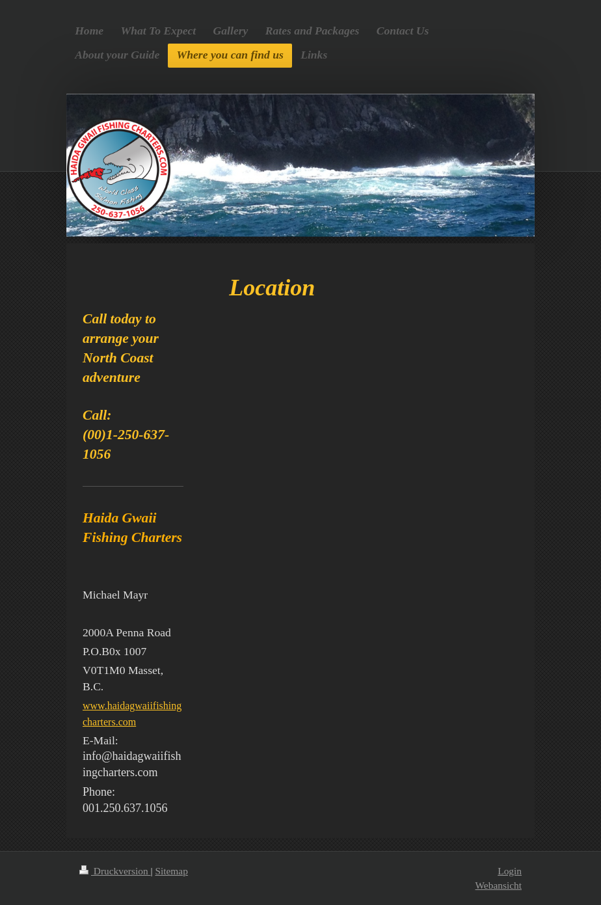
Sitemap (171, 870)
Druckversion (114, 870)
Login (510, 870)
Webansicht (498, 885)
